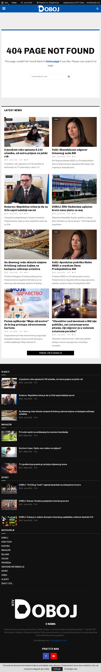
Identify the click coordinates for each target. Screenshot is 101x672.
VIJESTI (9, 119)
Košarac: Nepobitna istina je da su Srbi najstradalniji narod (26, 208)
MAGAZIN (5, 550)
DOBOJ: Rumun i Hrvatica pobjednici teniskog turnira (44, 501)
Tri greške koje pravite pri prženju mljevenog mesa (43, 464)
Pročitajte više (70, 669)
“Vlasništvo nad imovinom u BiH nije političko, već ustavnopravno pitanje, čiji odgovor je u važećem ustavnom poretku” (74, 326)
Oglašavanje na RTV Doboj (73, 3)
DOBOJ (56, 119)
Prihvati (57, 669)
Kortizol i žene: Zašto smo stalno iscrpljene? (40, 448)
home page (52, 61)
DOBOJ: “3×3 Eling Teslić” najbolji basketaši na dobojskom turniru (50, 485)
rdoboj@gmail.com (58, 640)
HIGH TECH (6, 542)
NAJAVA (5, 554)
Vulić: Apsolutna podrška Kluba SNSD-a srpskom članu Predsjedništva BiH (72, 266)
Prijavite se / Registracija (48, 3)
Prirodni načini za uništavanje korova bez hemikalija (43, 432)
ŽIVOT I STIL (6, 583)
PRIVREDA (6, 563)
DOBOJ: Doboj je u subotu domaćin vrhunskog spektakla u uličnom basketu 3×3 (56, 517)
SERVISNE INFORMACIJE (12, 567)
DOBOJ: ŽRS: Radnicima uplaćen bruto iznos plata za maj (72, 208)
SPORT (4, 571)
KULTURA (5, 546)
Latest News (13, 110)
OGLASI (4, 558)
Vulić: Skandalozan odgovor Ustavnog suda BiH (70, 151)
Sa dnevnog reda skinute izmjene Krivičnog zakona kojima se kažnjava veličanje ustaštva (25, 266)
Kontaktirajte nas (93, 3)
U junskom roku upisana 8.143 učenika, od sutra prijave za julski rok (26, 153)
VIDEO (4, 575)
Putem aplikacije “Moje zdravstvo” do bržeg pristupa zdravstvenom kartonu (26, 325)
